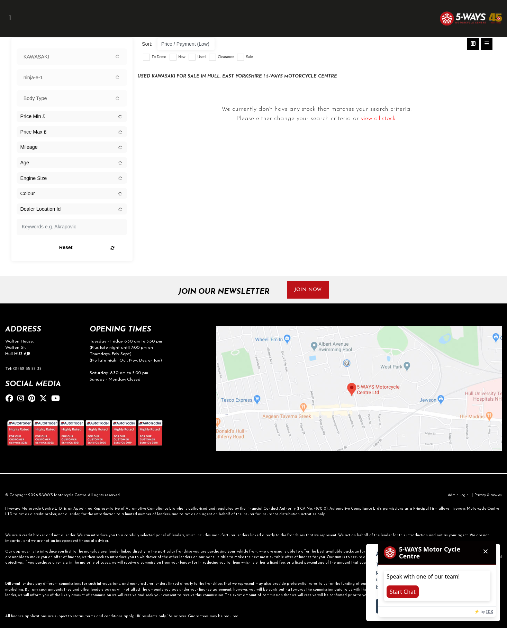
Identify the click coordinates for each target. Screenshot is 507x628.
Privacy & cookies (486, 496)
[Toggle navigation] (10, 18)
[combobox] (72, 56)
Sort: (147, 44)
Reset (91, 248)
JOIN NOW (308, 289)
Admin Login (453, 496)
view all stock (378, 118)
